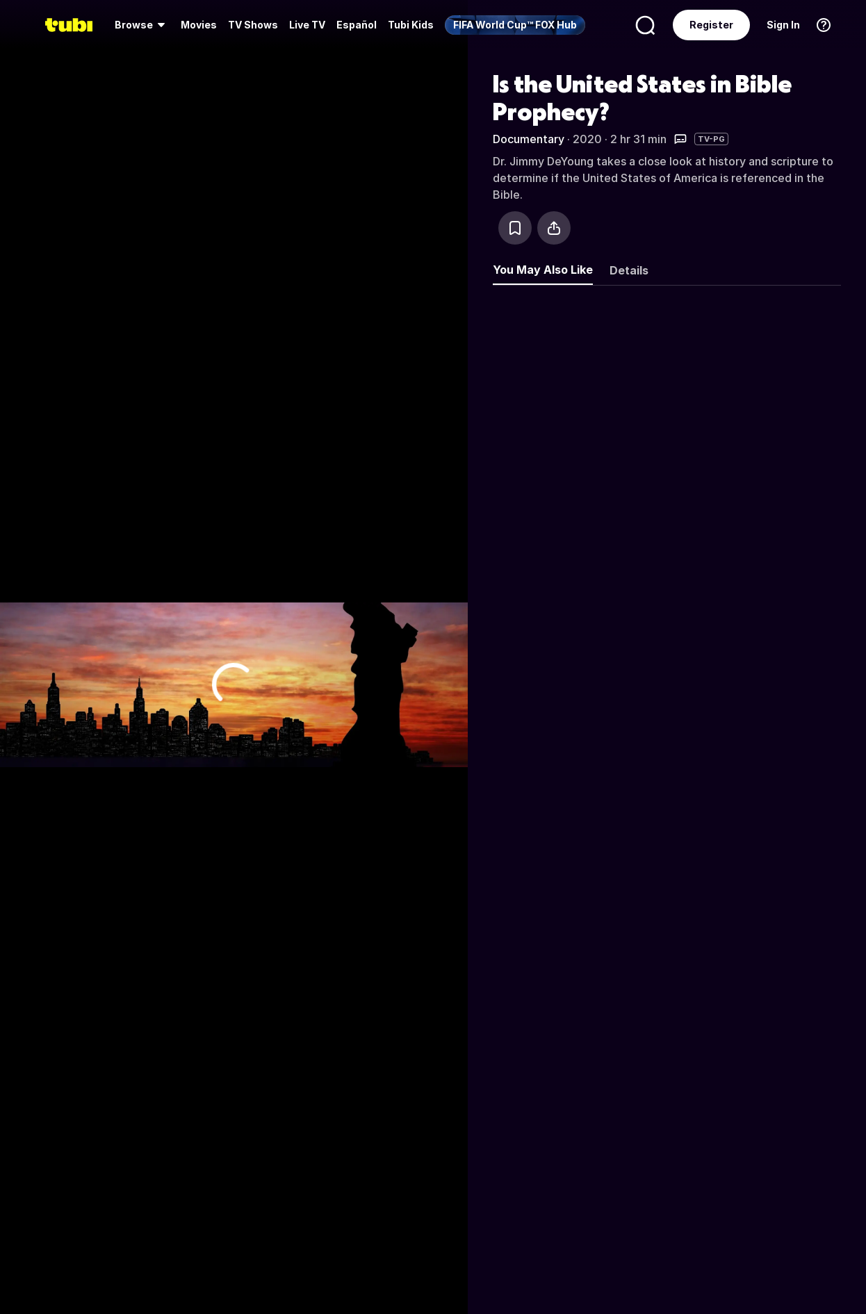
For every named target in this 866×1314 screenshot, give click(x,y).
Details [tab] (629, 270)
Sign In (783, 25)
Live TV (307, 25)
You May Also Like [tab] (543, 270)
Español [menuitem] (356, 25)
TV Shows (253, 25)
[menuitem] (142, 25)
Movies (199, 25)
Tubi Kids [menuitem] (411, 25)
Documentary (528, 139)
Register (711, 25)
